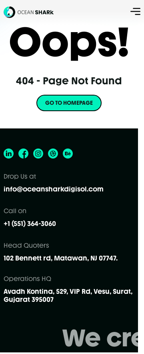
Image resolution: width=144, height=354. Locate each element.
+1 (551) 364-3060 (30, 224)
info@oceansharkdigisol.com (54, 189)
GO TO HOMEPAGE (69, 103)
